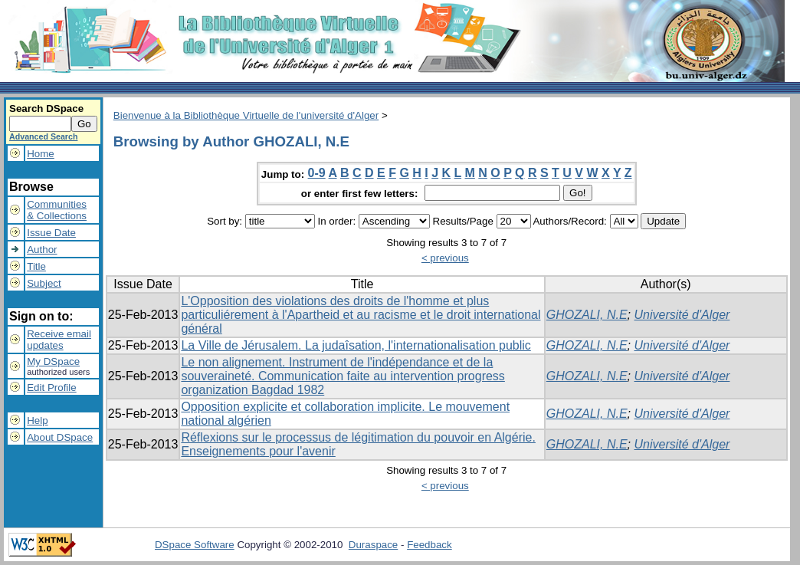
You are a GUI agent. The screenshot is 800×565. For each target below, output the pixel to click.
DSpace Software (194, 544)
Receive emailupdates (59, 339)
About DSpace (60, 437)
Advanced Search (43, 136)
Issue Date (51, 232)
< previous (445, 258)
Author (42, 249)
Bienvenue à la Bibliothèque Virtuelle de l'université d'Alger (246, 115)
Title (36, 266)
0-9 (317, 172)
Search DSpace (46, 108)
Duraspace (373, 544)
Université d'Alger (682, 314)
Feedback (429, 544)
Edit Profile (51, 387)
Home (40, 153)
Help (37, 420)
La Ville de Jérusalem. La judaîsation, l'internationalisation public (355, 345)
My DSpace (53, 361)
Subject (44, 283)
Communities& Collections (57, 210)
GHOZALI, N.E (587, 314)
